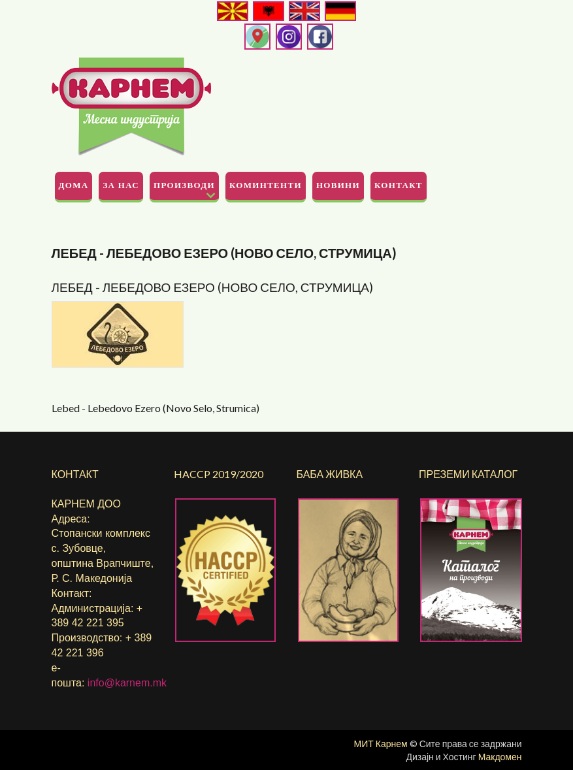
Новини (338, 185)
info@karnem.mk (127, 682)
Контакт (398, 185)
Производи (184, 185)
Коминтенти (265, 185)
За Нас (121, 185)
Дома (74, 185)
